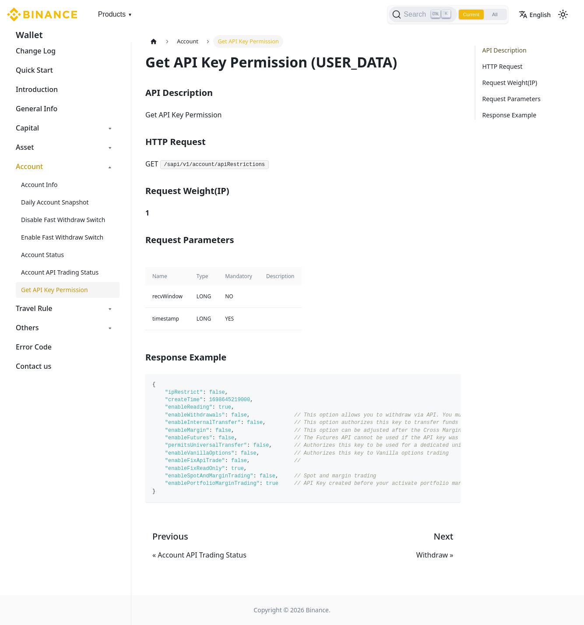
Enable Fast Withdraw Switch (62, 237)
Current (466, 14)
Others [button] (27, 327)
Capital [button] (27, 128)
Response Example (509, 115)
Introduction (37, 89)
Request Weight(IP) (509, 82)
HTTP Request (502, 66)
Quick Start (34, 70)
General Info (36, 108)
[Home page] (153, 41)
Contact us (33, 366)
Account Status (42, 255)
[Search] (416, 14)
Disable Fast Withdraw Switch (63, 219)
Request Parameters (511, 99)
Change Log (36, 51)
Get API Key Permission (54, 290)
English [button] (535, 15)
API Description (504, 50)
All (493, 14)
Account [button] (29, 166)
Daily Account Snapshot (55, 202)
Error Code (34, 347)
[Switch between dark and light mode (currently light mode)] (563, 14)
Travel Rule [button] (34, 308)
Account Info (39, 184)
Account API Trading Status (60, 272)
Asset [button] (25, 147)
